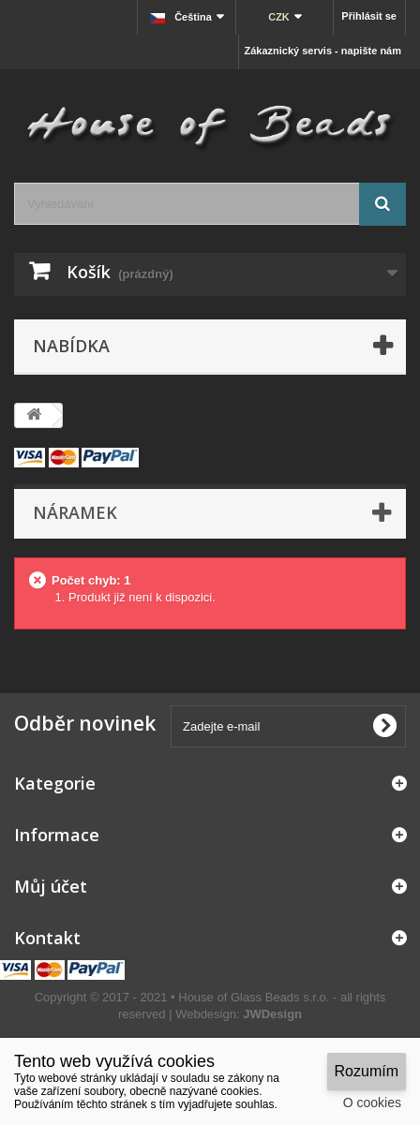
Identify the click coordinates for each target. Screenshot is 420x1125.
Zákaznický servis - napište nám (322, 50)
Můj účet (50, 886)
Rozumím (366, 1071)
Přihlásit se (369, 16)
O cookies (372, 1102)
